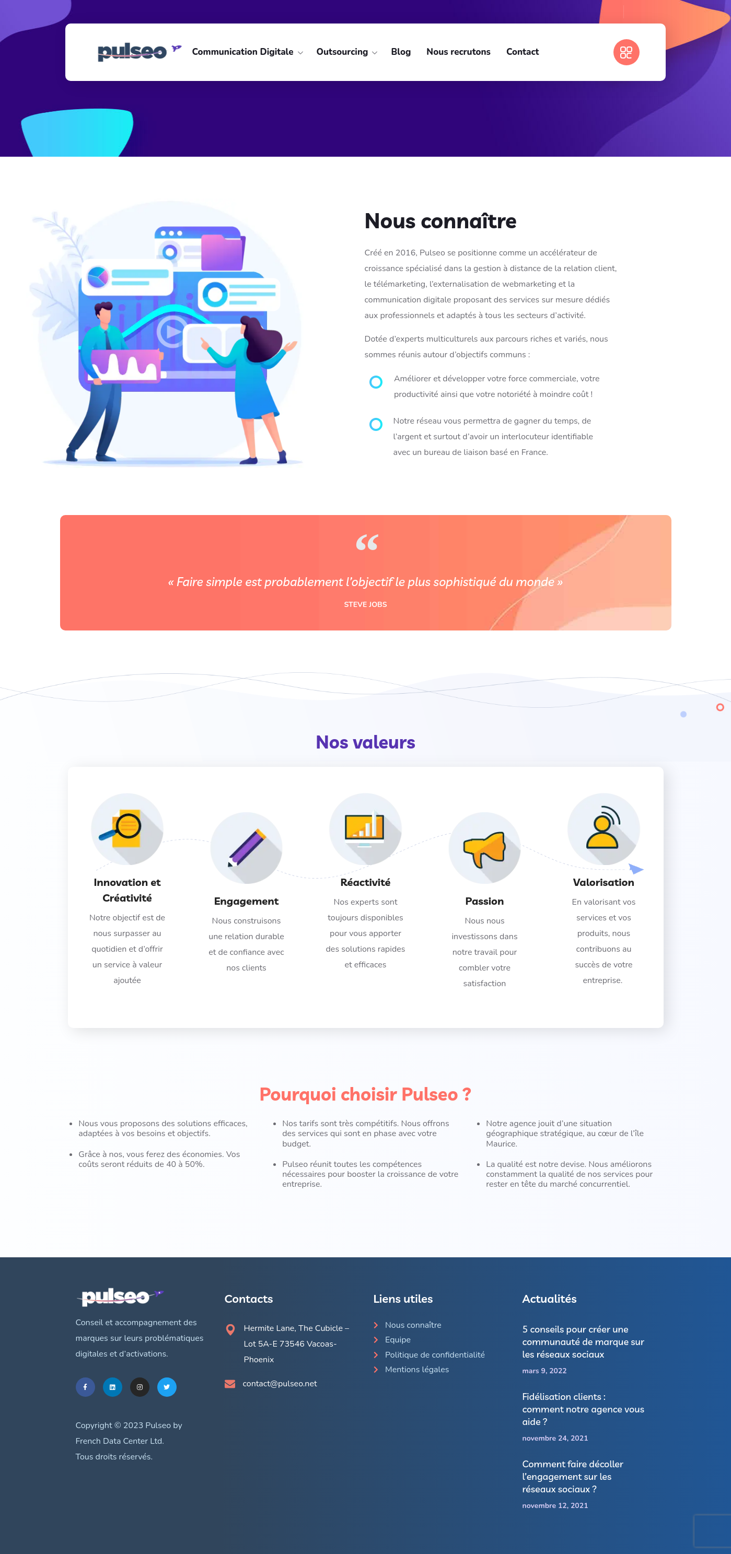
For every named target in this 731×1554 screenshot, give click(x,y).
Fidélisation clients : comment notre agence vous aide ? (583, 1409)
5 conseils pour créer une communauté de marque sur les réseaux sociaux (584, 1341)
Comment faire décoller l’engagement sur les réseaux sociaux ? (573, 1476)
